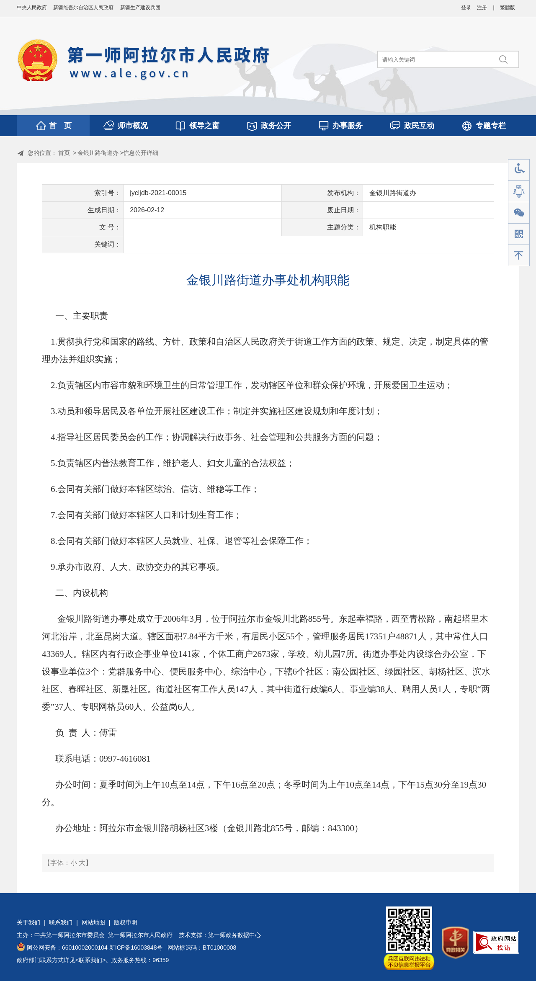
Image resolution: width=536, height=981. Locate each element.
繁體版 (507, 7)
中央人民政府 (32, 7)
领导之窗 (204, 125)
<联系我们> (90, 960)
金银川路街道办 (98, 152)
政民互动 (419, 125)
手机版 (518, 234)
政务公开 (276, 125)
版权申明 (125, 922)
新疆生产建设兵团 (140, 7)
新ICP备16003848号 (136, 947)
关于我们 (28, 922)
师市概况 (133, 125)
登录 (466, 7)
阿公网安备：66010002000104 (67, 947)
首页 (64, 152)
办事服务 (347, 125)
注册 (482, 7)
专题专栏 (491, 125)
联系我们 (60, 922)
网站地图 (93, 922)
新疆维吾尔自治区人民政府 (83, 7)
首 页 (60, 125)
